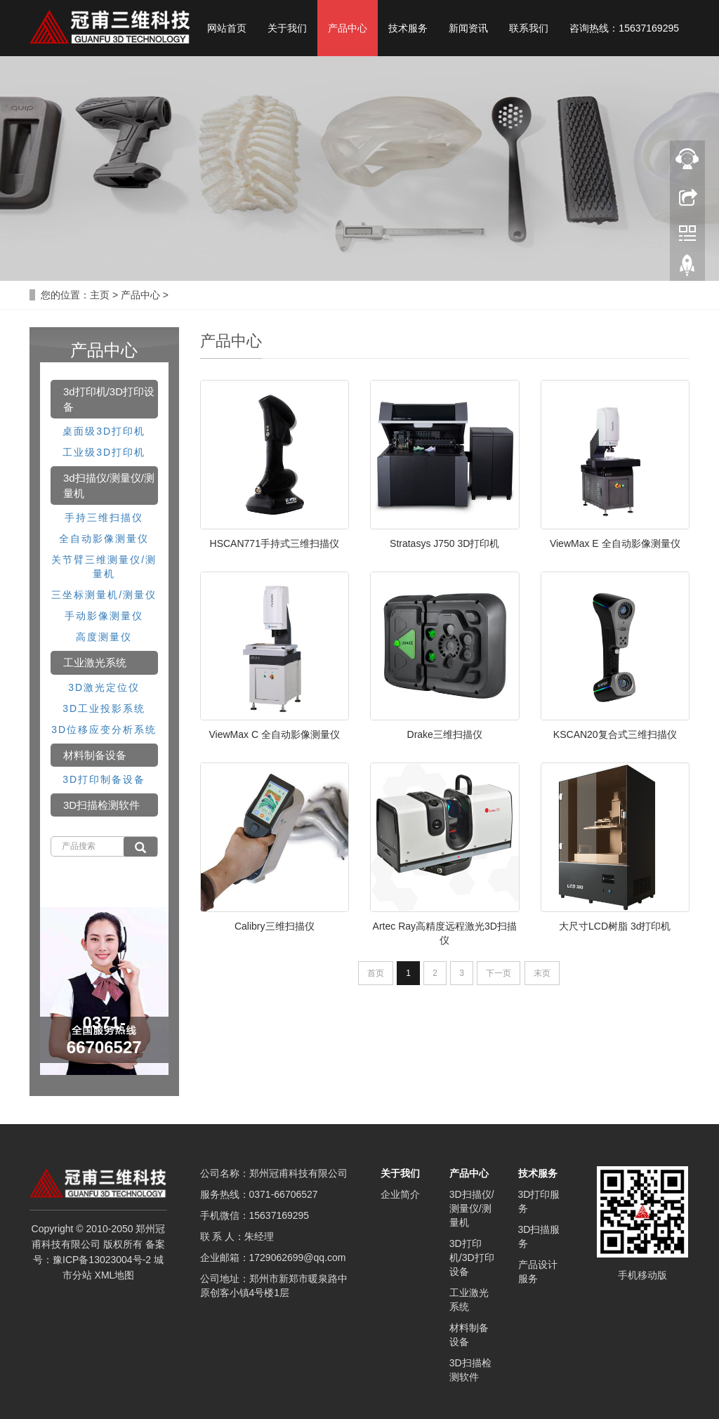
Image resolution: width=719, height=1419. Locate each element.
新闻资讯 (468, 28)
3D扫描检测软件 (101, 805)
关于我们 (287, 28)
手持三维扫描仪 (104, 517)
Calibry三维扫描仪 (275, 926)
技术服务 (408, 28)
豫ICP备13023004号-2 (102, 1259)
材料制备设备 (94, 755)
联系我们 (528, 28)
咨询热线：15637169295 (624, 28)
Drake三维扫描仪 (444, 734)
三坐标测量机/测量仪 (104, 594)
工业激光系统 (94, 662)
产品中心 (347, 28)
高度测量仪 (104, 636)
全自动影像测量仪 (104, 538)
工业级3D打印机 (103, 452)
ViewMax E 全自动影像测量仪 (615, 543)
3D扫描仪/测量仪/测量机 (471, 1208)
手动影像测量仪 (104, 615)
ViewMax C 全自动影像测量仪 (274, 734)
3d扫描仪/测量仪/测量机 (108, 485)
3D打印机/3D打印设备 (471, 1257)
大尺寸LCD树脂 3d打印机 (615, 926)
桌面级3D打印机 (103, 431)
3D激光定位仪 (104, 687)
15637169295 (279, 1215)
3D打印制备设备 (103, 779)
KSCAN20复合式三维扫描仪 (615, 734)
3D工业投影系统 (103, 708)
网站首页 (226, 28)
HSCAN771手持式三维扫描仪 (274, 543)
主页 (100, 295)
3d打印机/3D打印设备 (108, 398)
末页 (542, 973)
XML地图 (115, 1275)
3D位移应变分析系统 (104, 729)
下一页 (498, 973)
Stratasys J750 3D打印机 (444, 543)
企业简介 (400, 1194)
